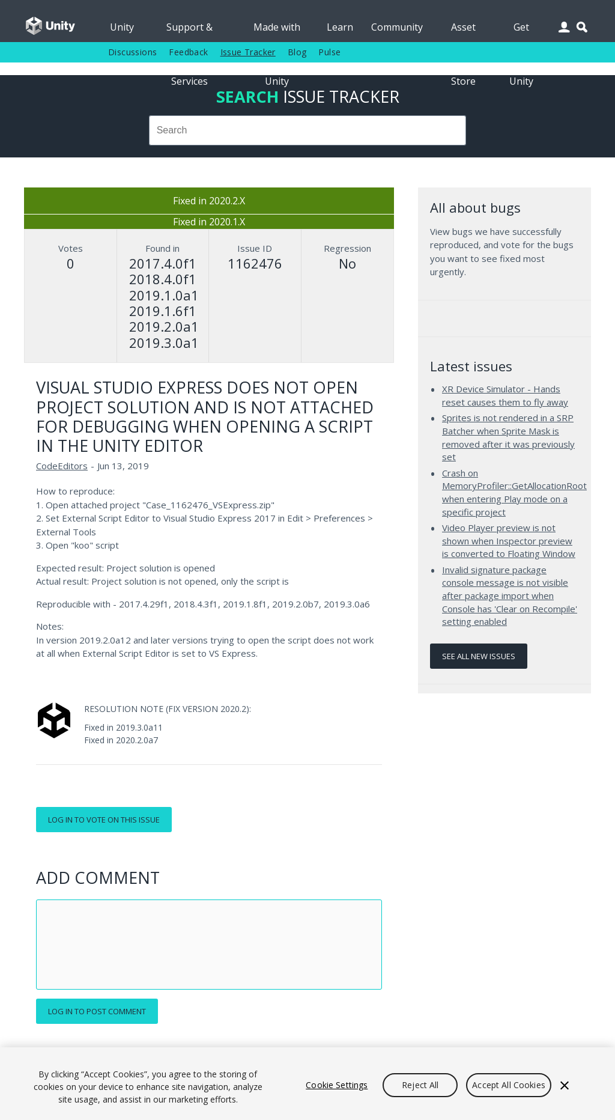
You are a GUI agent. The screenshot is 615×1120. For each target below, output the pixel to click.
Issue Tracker (248, 52)
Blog (297, 52)
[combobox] (307, 130)
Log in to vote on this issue (104, 819)
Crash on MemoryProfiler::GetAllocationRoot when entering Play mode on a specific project (514, 492)
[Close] (564, 1085)
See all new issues (478, 656)
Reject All (420, 1085)
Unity (122, 27)
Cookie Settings (337, 1085)
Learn (340, 27)
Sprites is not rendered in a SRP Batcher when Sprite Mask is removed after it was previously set (508, 437)
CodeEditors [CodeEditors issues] (62, 466)
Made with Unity (276, 31)
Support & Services (189, 31)
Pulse (329, 52)
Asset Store (463, 31)
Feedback (188, 52)
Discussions (132, 52)
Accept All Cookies (508, 1085)
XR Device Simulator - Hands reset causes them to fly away (505, 395)
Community (397, 27)
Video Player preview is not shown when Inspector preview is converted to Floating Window (508, 540)
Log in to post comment (97, 1011)
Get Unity (521, 31)
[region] (307, 1083)
